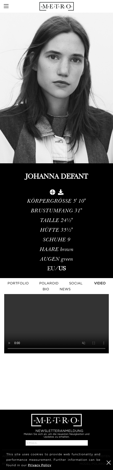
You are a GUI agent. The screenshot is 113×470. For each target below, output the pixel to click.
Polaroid (49, 283)
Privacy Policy (39, 465)
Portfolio (18, 283)
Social (76, 283)
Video (100, 283)
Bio (46, 289)
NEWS (65, 289)
